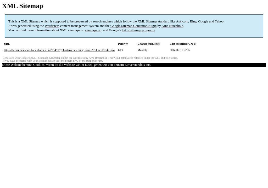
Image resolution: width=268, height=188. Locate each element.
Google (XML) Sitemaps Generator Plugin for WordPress (52, 57)
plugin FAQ (71, 60)
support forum (94, 60)
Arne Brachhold (172, 26)
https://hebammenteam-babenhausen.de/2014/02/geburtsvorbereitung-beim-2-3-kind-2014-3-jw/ (59, 49)
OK (153, 65)
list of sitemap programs (138, 30)
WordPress (52, 26)
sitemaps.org (93, 30)
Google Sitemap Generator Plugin (133, 26)
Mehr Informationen (170, 65)
